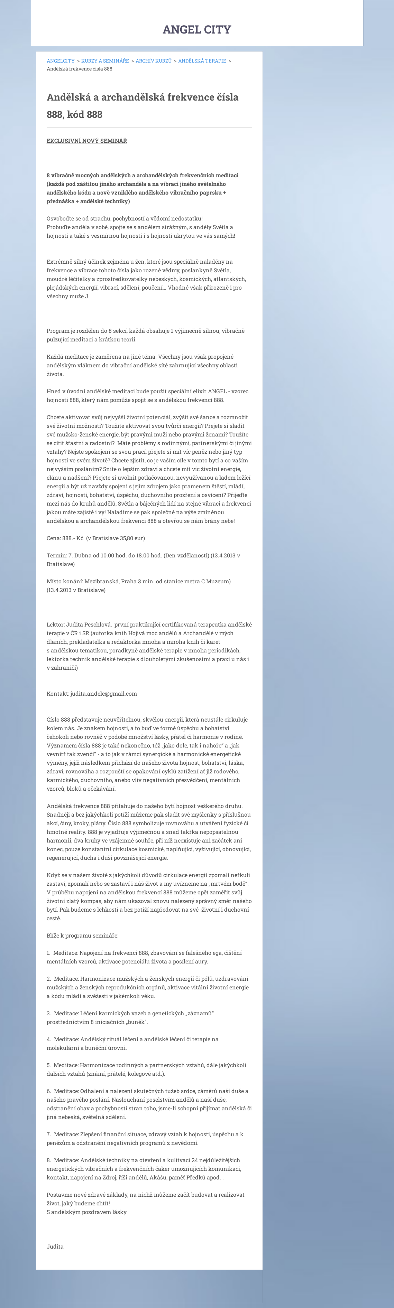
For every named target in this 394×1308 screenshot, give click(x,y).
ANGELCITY (61, 60)
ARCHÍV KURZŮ (154, 60)
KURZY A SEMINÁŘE (105, 60)
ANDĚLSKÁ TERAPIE (202, 60)
